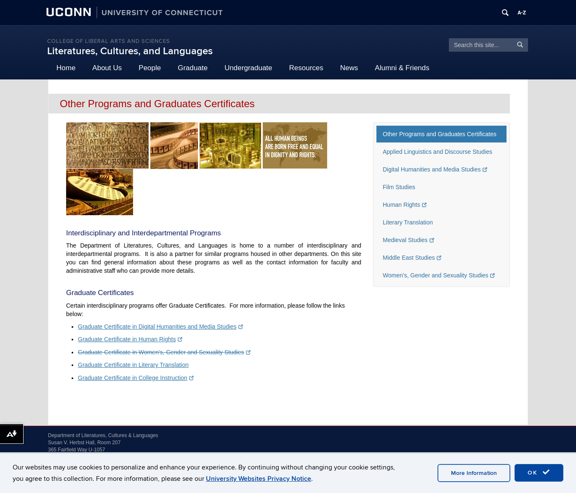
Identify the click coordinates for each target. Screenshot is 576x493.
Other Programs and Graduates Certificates (439, 134)
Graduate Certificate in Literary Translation (133, 364)
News (349, 68)
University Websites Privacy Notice (258, 479)
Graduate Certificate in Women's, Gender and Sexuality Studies (164, 352)
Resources (306, 68)
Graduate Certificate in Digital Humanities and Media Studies (160, 326)
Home (65, 68)
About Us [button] (107, 68)
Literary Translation (408, 222)
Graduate (193, 68)
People (150, 68)
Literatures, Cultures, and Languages (130, 51)
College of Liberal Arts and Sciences (108, 41)
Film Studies (399, 187)
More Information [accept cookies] (474, 473)
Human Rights (405, 204)
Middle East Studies (412, 257)
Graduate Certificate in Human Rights (130, 339)
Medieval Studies (408, 240)
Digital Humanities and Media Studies (435, 169)
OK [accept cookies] (539, 472)
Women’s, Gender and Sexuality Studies (439, 275)
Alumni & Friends (402, 68)
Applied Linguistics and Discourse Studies (437, 151)
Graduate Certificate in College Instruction (136, 377)
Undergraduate (248, 68)
